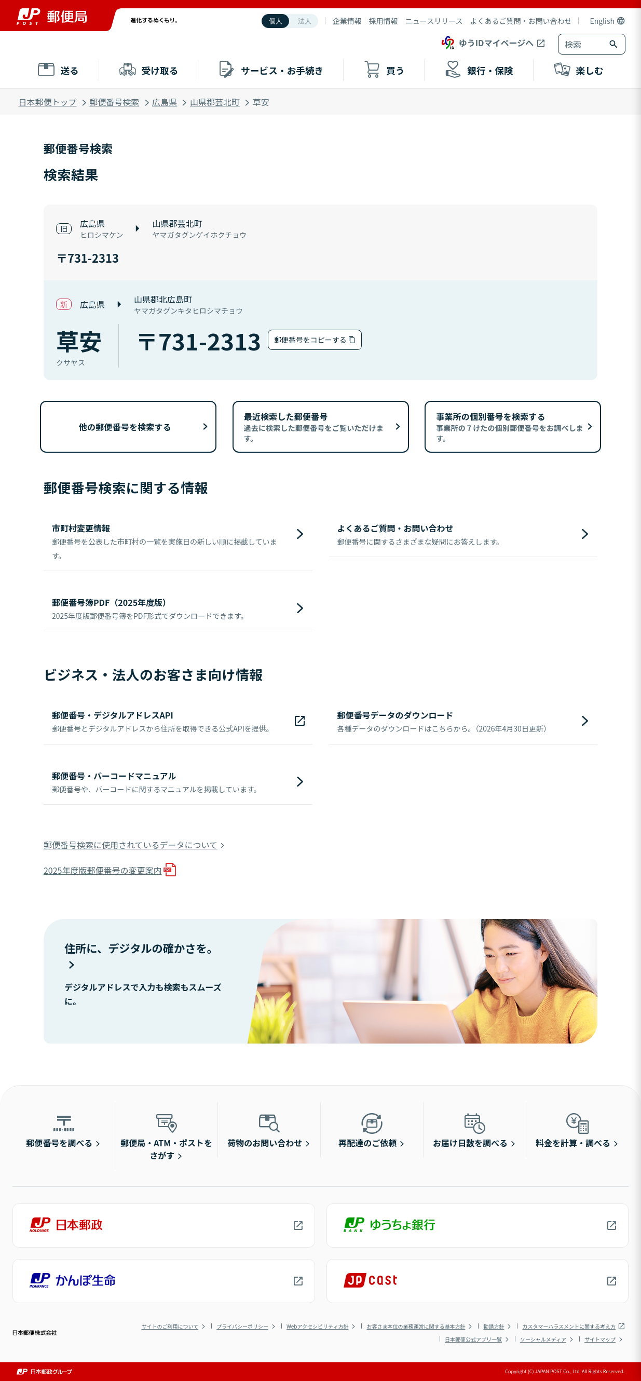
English (602, 21)
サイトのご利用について (169, 1326)
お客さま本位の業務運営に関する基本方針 (415, 1326)
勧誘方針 (493, 1326)
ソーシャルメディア (543, 1339)
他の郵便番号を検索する (125, 427)
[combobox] (581, 44)
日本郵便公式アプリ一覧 (473, 1339)
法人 (304, 21)
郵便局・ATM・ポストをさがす (166, 1136)
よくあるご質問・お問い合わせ (520, 21)
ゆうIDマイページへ (487, 42)
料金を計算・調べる (573, 1130)
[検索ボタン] (614, 44)
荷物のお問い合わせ (264, 1130)
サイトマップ (600, 1339)
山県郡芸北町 (215, 102)
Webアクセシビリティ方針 (317, 1326)
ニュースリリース (434, 21)
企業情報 (347, 21)
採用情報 (383, 21)
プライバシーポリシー (242, 1326)
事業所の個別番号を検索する (509, 426)
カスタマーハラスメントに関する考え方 (569, 1326)
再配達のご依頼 (367, 1130)
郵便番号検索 (114, 102)
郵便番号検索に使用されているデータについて (130, 844)
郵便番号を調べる (59, 1130)
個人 (275, 21)
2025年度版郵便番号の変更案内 (103, 870)
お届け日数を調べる (470, 1130)
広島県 (164, 102)
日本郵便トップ (48, 102)
